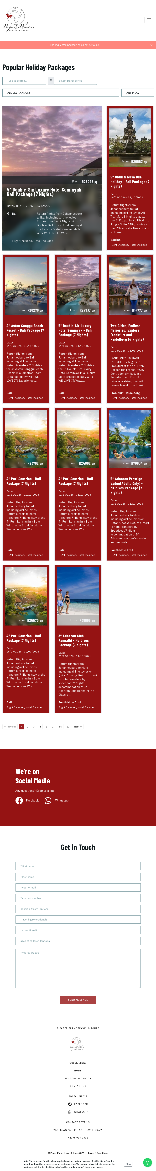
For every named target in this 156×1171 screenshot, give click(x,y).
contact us (78, 1086)
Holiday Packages (78, 1078)
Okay (128, 1164)
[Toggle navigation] (148, 20)
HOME (78, 1070)
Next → (78, 726)
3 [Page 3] (34, 726)
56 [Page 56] (60, 726)
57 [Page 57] (68, 726)
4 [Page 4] (40, 726)
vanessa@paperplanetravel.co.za (78, 1129)
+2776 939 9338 (78, 1137)
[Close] (151, 45)
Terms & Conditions (98, 1153)
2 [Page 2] (27, 726)
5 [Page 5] (46, 726)
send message (78, 999)
